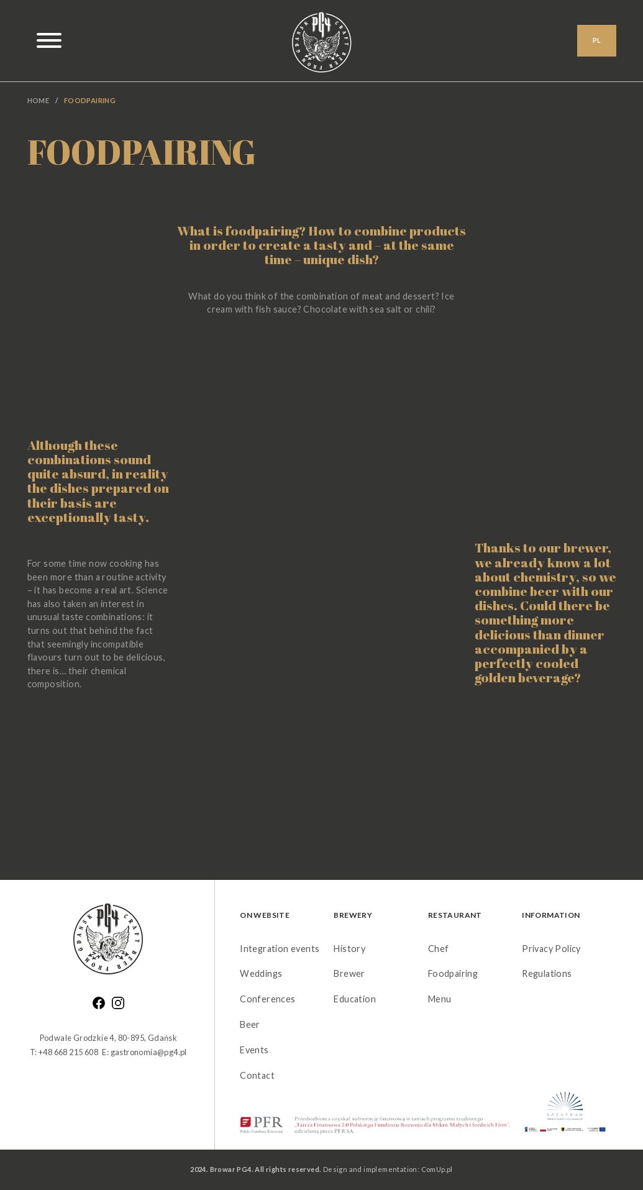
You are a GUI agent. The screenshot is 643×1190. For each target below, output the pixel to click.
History (349, 948)
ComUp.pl (437, 1169)
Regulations (547, 973)
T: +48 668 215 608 (64, 1052)
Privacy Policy (551, 948)
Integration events (279, 948)
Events (254, 1050)
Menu (440, 999)
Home (38, 100)
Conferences (267, 999)
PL (597, 41)
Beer (250, 1024)
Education (355, 999)
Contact (257, 1075)
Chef (438, 948)
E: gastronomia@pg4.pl (144, 1052)
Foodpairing (453, 973)
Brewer (349, 973)
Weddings (261, 973)
